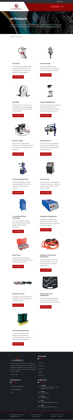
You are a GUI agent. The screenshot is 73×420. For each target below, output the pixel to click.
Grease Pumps (45, 64)
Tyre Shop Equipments (20, 179)
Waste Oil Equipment (47, 102)
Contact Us (60, 417)
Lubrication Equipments (17, 387)
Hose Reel (15, 102)
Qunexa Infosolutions (37, 416)
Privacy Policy (54, 415)
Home (12, 37)
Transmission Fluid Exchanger (19, 217)
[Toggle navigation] (62, 7)
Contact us (42, 375)
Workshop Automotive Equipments (48, 256)
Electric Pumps (17, 141)
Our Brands (42, 366)
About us (41, 363)
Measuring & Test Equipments (46, 295)
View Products (18, 77)
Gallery (40, 372)
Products (41, 369)
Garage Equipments (16, 390)
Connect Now (55, 6)
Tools (12, 393)
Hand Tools (16, 255)
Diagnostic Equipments (48, 217)
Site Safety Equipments (20, 331)
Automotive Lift (45, 141)
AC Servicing (44, 179)
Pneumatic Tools (18, 294)
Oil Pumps (16, 64)
